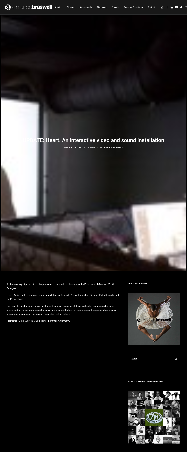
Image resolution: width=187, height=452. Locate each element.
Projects (115, 7)
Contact (151, 7)
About (59, 7)
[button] (162, 7)
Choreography (86, 7)
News (92, 147)
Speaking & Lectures (133, 7)
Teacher (71, 7)
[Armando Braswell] (29, 7)
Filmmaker (102, 7)
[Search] (154, 357)
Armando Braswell (113, 147)
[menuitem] (59, 7)
